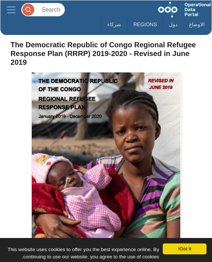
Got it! (184, 248)
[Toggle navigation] (11, 9)
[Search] (43, 9)
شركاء (114, 24)
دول (173, 24)
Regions (145, 24)
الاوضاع (197, 24)
